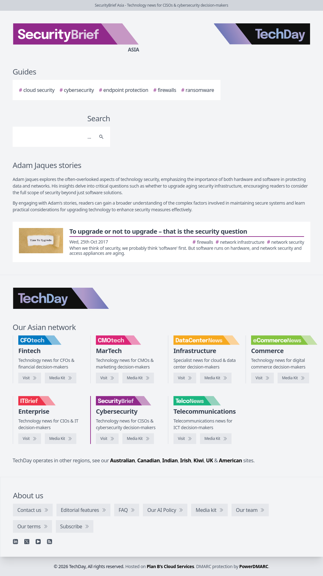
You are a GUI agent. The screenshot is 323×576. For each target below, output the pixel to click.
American (230, 460)
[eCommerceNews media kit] (293, 378)
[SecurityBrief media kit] (138, 438)
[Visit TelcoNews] (184, 438)
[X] (26, 541)
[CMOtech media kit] (138, 378)
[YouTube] (38, 541)
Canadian (148, 460)
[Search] (55, 136)
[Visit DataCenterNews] (184, 378)
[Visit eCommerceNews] (262, 378)
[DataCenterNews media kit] (216, 378)
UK (209, 460)
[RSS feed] (49, 541)
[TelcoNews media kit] (216, 438)
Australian (122, 460)
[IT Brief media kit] (60, 438)
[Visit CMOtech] (107, 378)
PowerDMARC (253, 566)
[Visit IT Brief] (29, 438)
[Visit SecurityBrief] (107, 438)
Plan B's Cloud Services (170, 566)
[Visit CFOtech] (29, 378)
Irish (185, 460)
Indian (170, 460)
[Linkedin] (15, 541)
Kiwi (198, 460)
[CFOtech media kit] (60, 378)
